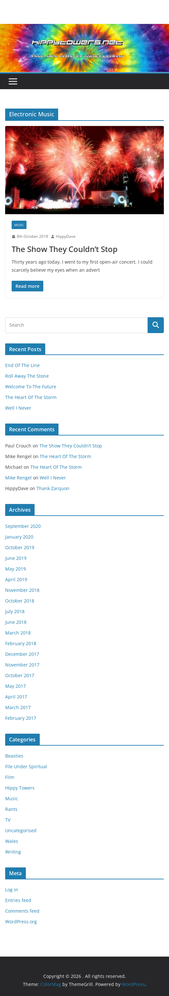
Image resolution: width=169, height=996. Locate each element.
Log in (11, 889)
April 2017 (16, 697)
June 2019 (15, 558)
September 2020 (23, 526)
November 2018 (22, 590)
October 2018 (19, 601)
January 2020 (19, 537)
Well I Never (18, 408)
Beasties (14, 756)
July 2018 (15, 611)
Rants (11, 809)
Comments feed (22, 911)
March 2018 (18, 633)
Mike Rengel (18, 478)
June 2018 (15, 622)
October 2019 (19, 547)
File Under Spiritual (26, 766)
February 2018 (20, 643)
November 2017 (22, 665)
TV (7, 820)
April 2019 (16, 579)
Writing (13, 852)
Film (9, 777)
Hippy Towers (20, 788)
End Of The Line (22, 365)
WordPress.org (21, 921)
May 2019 (15, 569)
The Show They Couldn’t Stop (65, 249)
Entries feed (18, 900)
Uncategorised (21, 830)
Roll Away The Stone (27, 376)
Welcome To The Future (30, 386)
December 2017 (22, 654)
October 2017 (19, 675)
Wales (11, 841)
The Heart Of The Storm (31, 397)
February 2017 (20, 718)
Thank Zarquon (53, 488)
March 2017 (18, 707)
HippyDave (66, 236)
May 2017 (15, 686)
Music (19, 225)
